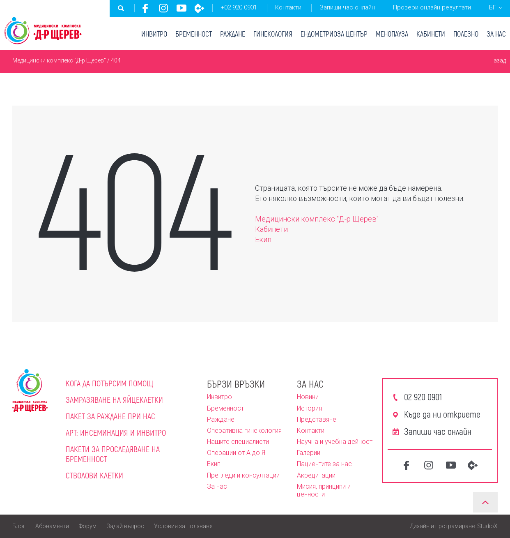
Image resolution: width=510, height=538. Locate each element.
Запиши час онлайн (347, 7)
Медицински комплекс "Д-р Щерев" (59, 60)
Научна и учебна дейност (334, 442)
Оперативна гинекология (244, 430)
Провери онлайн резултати (432, 7)
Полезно (465, 33)
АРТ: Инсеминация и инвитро (116, 432)
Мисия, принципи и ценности (324, 490)
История (309, 408)
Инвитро (154, 33)
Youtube (181, 8)
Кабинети (430, 33)
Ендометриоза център (334, 33)
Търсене (121, 8)
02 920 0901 (423, 396)
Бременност (193, 33)
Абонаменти (52, 526)
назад (498, 60)
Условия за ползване (183, 526)
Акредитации (316, 475)
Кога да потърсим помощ (109, 383)
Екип (263, 239)
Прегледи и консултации (243, 475)
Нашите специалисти (238, 442)
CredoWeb (199, 8)
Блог (18, 526)
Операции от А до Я (236, 453)
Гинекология (272, 33)
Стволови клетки (94, 475)
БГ (492, 7)
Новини (308, 397)
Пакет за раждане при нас (110, 416)
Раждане (232, 33)
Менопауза (392, 33)
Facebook (145, 8)
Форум (87, 526)
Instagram (163, 8)
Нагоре (485, 502)
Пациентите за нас (324, 464)
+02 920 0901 (239, 7)
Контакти (288, 7)
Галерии (308, 453)
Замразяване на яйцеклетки (114, 399)
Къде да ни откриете (442, 414)
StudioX (487, 526)
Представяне (316, 419)
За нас (496, 33)
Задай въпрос (125, 526)
